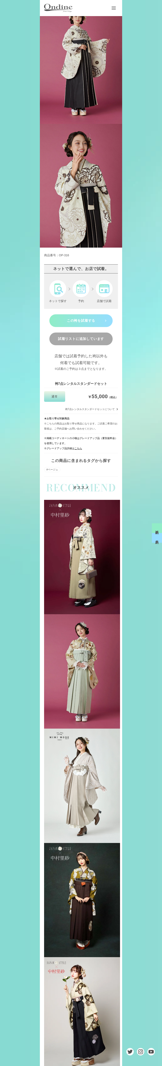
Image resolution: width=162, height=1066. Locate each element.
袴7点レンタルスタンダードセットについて (90, 409)
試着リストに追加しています (81, 339)
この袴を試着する (81, 320)
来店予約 (157, 538)
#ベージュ (52, 469)
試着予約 (157, 528)
